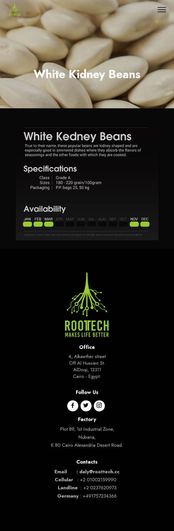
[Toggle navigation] (162, 9)
